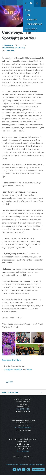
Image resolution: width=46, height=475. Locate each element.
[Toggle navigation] (3, 2)
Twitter (29, 369)
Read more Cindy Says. (11, 360)
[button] (31, 3)
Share (10, 382)
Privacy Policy (24, 464)
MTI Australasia (34, 24)
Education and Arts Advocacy (14, 48)
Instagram (8, 369)
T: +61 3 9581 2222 (23, 451)
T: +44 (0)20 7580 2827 (23, 428)
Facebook (18, 369)
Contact (32, 464)
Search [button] (37, 3)
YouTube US (24, 469)
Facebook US (14, 469)
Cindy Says (10, 50)
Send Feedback (38, 469)
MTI (28, 15)
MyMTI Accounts (25, 3)
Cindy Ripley (8, 45)
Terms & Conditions (12, 464)
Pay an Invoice (30, 29)
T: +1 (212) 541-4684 (23, 409)
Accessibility (40, 464)
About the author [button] (10, 392)
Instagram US (28, 469)
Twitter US (19, 469)
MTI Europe (32, 19)
